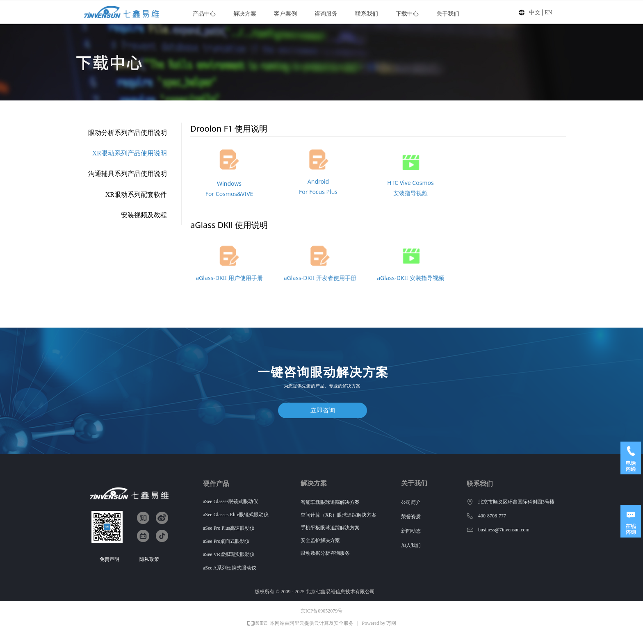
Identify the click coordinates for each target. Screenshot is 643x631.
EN (548, 12)
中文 (534, 12)
